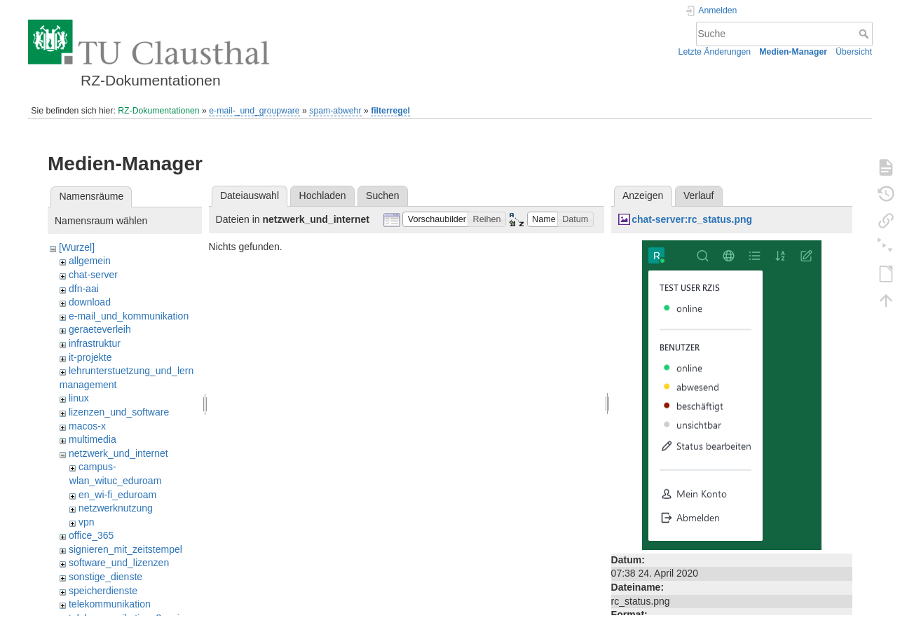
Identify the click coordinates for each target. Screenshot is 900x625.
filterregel (390, 111)
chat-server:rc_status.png (692, 219)
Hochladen (322, 195)
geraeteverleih (100, 329)
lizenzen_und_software (119, 412)
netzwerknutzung (116, 508)
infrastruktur (95, 343)
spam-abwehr (335, 111)
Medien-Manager (793, 52)
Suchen (382, 195)
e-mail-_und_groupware (254, 111)
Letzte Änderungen (715, 52)
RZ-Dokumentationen (158, 111)
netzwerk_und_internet (118, 453)
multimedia (92, 439)
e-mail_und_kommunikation (129, 316)
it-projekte (90, 357)
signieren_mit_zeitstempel (125, 549)
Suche (865, 34)
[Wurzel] (77, 247)
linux (79, 398)
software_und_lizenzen (119, 562)
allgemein (90, 260)
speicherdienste (103, 590)
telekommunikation (110, 604)
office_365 (91, 535)
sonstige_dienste (105, 576)
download (90, 302)
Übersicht (854, 52)
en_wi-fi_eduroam (117, 494)
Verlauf (698, 195)
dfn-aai (84, 288)
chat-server (93, 274)
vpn (87, 522)
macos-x (87, 426)
